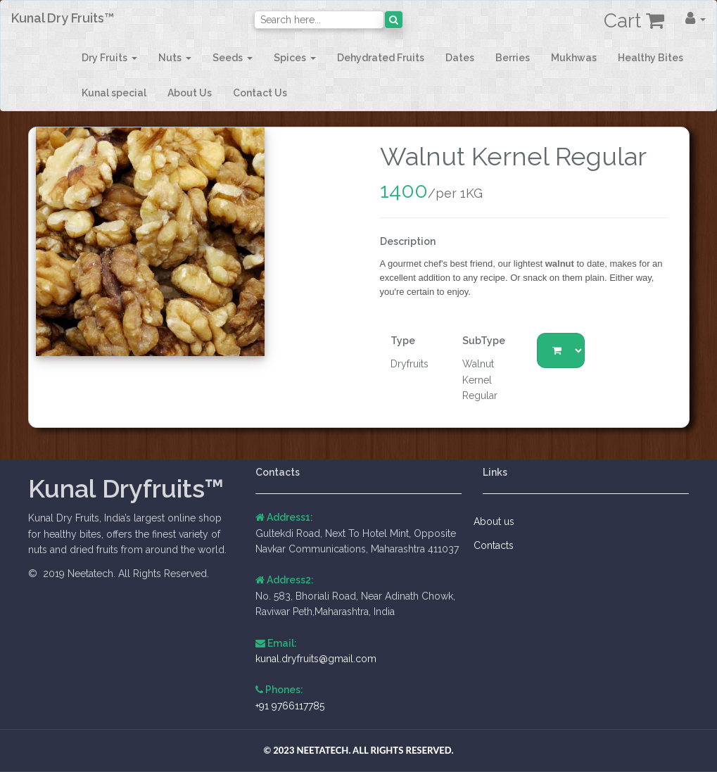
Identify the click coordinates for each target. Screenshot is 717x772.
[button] (695, 18)
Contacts (498, 545)
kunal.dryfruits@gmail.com (315, 658)
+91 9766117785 (289, 705)
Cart (634, 20)
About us (498, 521)
